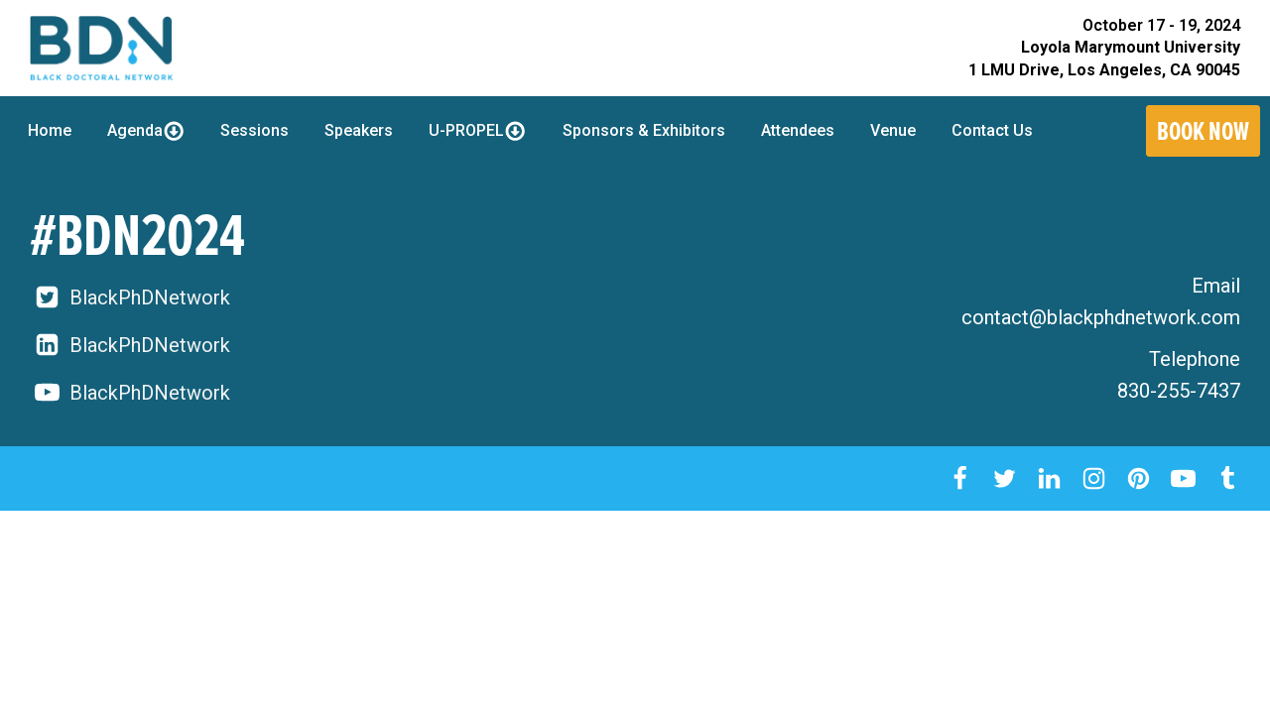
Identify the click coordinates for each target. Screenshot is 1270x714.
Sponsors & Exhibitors (644, 130)
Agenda (146, 131)
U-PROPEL (477, 131)
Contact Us (992, 130)
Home (49, 130)
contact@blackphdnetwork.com (1100, 317)
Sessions (254, 130)
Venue (893, 130)
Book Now (1203, 131)
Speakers (358, 130)
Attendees (797, 130)
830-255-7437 (1178, 391)
